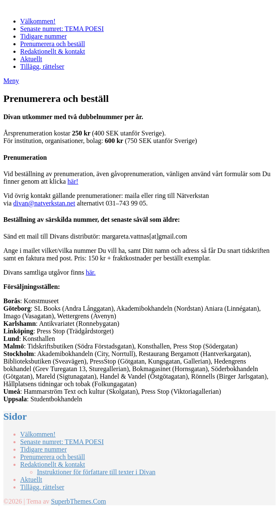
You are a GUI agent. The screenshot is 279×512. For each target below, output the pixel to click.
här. (91, 272)
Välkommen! (37, 21)
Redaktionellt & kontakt (52, 51)
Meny (11, 80)
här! (73, 181)
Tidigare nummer (43, 36)
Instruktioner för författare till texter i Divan (96, 472)
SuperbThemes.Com (78, 501)
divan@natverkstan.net (44, 203)
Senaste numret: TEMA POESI (62, 28)
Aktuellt (31, 58)
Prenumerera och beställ (52, 43)
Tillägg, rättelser (42, 66)
